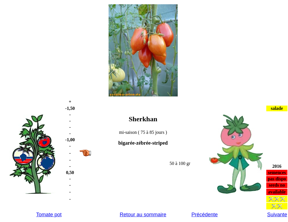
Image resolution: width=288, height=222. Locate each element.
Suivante (277, 214)
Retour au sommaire (143, 214)
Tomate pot (48, 214)
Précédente (204, 214)
